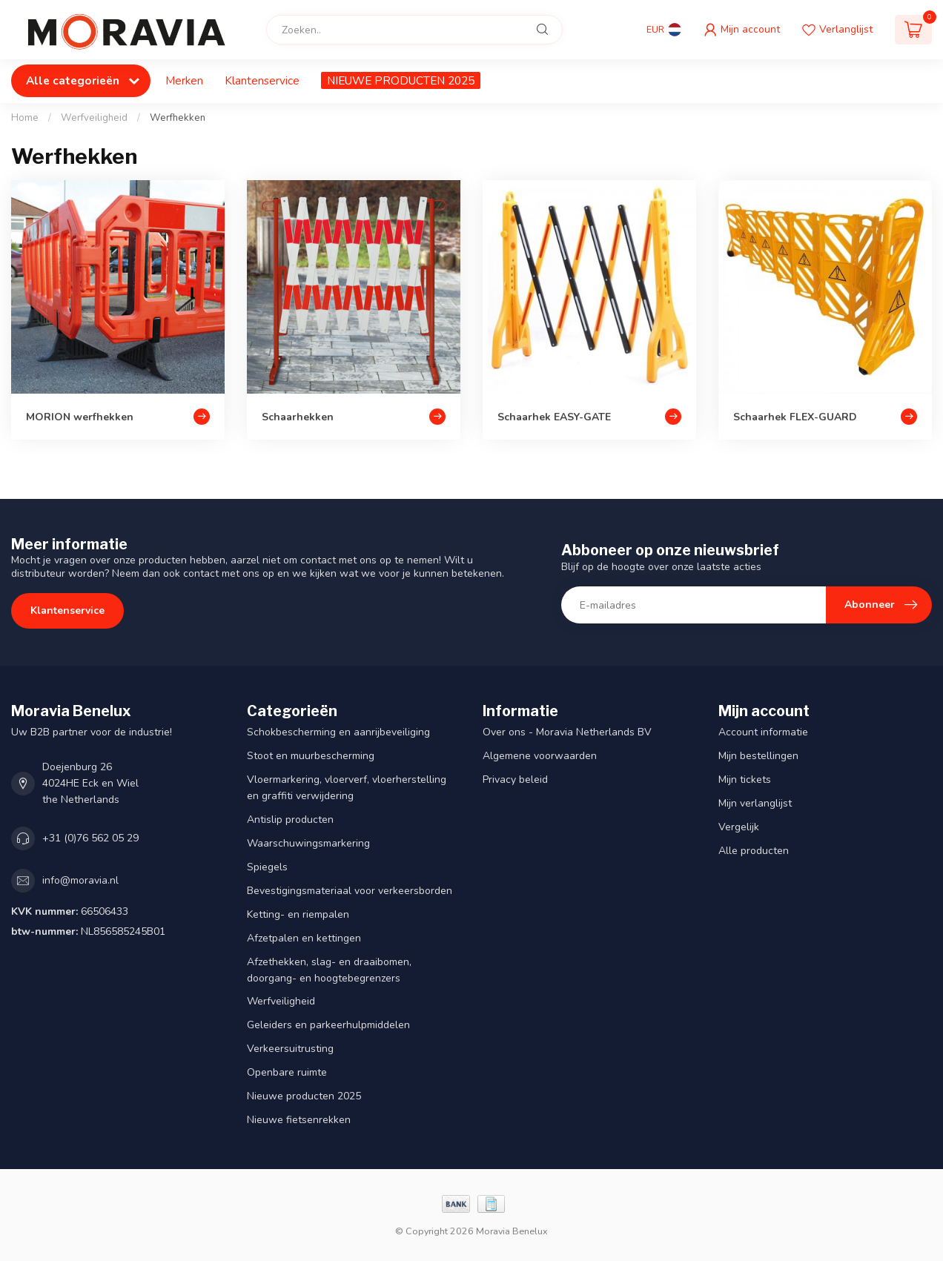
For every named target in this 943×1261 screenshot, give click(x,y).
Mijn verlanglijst (755, 803)
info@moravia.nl (80, 880)
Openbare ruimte (287, 1072)
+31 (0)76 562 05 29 (90, 838)
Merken (184, 80)
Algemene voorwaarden (540, 756)
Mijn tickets (744, 779)
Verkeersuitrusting (290, 1049)
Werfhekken (177, 118)
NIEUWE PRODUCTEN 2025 (400, 80)
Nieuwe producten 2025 (304, 1096)
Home (25, 118)
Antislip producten (290, 819)
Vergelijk (738, 827)
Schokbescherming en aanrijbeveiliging (338, 732)
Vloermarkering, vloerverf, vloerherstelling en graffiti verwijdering (346, 787)
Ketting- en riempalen (298, 914)
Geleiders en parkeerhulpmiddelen (328, 1025)
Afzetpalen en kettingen (304, 938)
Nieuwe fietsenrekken (299, 1120)
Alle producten (753, 851)
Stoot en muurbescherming (310, 756)
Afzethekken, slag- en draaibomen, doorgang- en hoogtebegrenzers (329, 970)
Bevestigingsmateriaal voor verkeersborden (349, 891)
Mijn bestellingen (758, 756)
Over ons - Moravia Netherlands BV (567, 732)
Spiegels (267, 867)
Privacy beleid (515, 779)
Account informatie (763, 732)
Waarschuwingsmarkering (308, 843)
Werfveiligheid (94, 118)
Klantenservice (262, 80)
